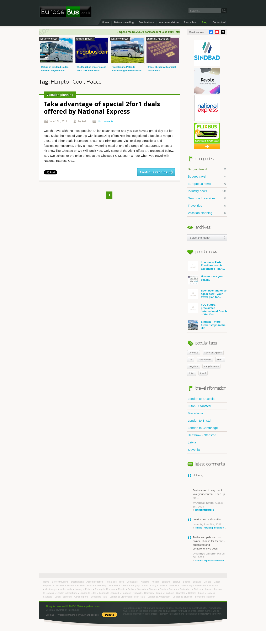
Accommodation (169, 22)
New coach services (207, 198)
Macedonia (195, 413)
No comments (105, 121)
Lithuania (173, 585)
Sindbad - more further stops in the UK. (206, 325)
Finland (81, 585)
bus (191, 359)
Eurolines (193, 352)
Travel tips (207, 205)
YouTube (217, 32)
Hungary (135, 585)
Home (105, 22)
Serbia (131, 589)
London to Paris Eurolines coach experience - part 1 (206, 266)
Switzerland (186, 589)
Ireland (146, 585)
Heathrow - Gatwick (132, 593)
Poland (89, 589)
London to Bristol (199, 420)
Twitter (223, 32)
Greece (125, 585)
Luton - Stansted (199, 406)
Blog (204, 22)
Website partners (66, 615)
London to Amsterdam (159, 596)
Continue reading (153, 172)
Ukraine (208, 589)
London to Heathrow (67, 593)
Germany (102, 585)
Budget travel (207, 176)
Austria (155, 581)
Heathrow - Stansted (202, 435)
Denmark (60, 585)
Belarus (176, 581)
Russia (122, 589)
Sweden (173, 589)
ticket (191, 373)
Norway (79, 589)
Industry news (207, 191)
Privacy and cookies (88, 615)
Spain (163, 589)
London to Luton (88, 593)
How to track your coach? (206, 280)
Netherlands (66, 589)
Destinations (146, 22)
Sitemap (50, 615)
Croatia (208, 581)
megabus (193, 366)
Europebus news (207, 183)
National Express (213, 352)
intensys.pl (73, 610)
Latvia (192, 442)
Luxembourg (186, 585)
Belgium (166, 581)
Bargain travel (207, 169)
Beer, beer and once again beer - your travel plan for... (207, 294)
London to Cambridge (203, 428)
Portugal (99, 589)
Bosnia (187, 581)
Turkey (198, 589)
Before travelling (124, 22)
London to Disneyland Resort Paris (128, 596)
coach (220, 359)
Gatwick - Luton (196, 593)
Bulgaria (197, 581)
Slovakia (142, 589)
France (91, 585)
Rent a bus (190, 22)
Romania (111, 589)
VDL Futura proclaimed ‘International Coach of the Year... (207, 309)
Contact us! (219, 22)
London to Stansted (109, 593)
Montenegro (51, 589)
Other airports (81, 596)
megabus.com (211, 366)
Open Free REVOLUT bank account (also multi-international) (157, 32)
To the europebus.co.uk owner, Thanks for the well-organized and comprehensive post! (210, 549)
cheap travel (205, 359)
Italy (154, 585)
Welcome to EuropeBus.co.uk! (65, 12)
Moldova (213, 585)
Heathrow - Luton (153, 593)
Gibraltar (114, 585)
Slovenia (194, 449)
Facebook (211, 32)
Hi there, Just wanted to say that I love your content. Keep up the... (210, 492)
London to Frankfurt (205, 596)
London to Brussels (201, 398)
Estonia (71, 585)
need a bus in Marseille (210, 523)
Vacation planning (207, 212)
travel (203, 373)
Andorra (145, 581)
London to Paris (99, 596)
